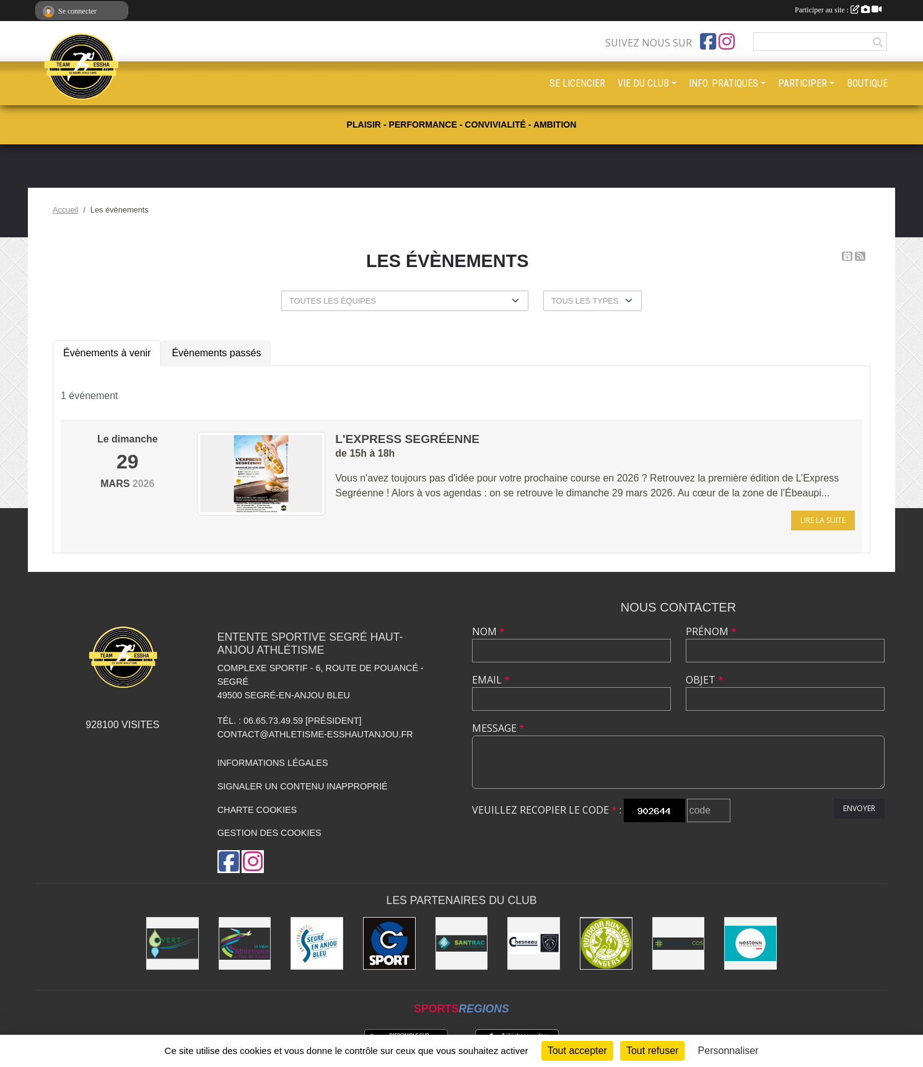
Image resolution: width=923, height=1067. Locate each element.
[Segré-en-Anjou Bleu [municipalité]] (317, 943)
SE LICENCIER (577, 83)
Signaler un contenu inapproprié (302, 786)
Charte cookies (257, 810)
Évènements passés (216, 353)
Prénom (711, 631)
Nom (488, 631)
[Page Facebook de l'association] (708, 41)
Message (498, 728)
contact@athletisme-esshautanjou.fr (315, 734)
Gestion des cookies (269, 833)
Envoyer (859, 808)
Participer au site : (838, 10)
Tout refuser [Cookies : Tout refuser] (652, 1050)
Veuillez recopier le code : (546, 810)
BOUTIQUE (867, 83)
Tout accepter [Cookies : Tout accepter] (577, 1050)
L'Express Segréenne (407, 439)
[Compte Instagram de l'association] (727, 41)
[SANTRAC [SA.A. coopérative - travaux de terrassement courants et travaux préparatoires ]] (461, 943)
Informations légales (272, 763)
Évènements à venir (107, 353)
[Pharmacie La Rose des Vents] (678, 943)
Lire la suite (823, 520)
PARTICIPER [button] (802, 83)
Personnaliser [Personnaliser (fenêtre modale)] (728, 1050)
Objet (705, 680)
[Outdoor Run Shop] (606, 943)
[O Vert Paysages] (172, 943)
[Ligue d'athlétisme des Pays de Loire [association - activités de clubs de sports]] (245, 943)
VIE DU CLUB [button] (643, 83)
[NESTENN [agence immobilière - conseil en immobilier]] (750, 943)
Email (491, 680)
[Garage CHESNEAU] (533, 943)
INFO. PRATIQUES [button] (723, 83)
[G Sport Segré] (389, 943)
